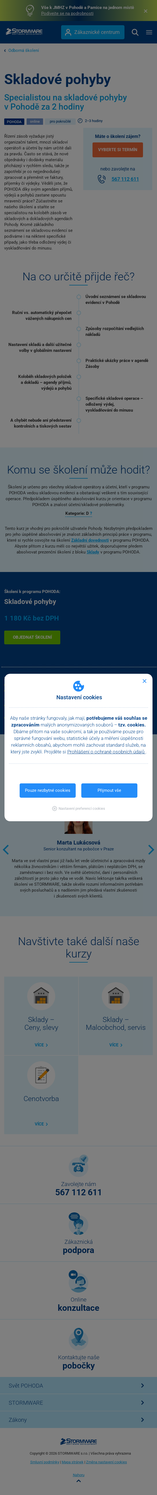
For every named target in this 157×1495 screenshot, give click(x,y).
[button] (78, 808)
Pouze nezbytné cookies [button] (47, 790)
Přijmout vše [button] (109, 790)
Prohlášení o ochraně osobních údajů (106, 752)
